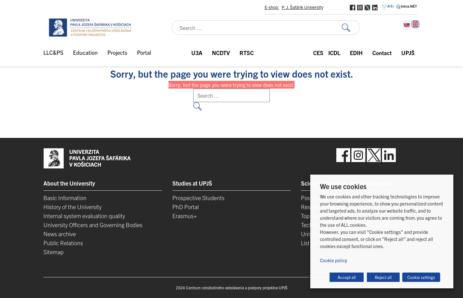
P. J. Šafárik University (302, 7)
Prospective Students (198, 197)
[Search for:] (351, 27)
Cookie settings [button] (421, 277)
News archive (59, 233)
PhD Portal (185, 206)
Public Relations (63, 242)
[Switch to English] (415, 24)
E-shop (272, 7)
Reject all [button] (383, 277)
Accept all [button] (347, 277)
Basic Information (64, 197)
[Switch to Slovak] (406, 24)
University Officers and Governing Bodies (92, 224)
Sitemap (53, 251)
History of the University (72, 206)
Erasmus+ (184, 215)
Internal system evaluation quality (84, 215)
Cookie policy (333, 260)
